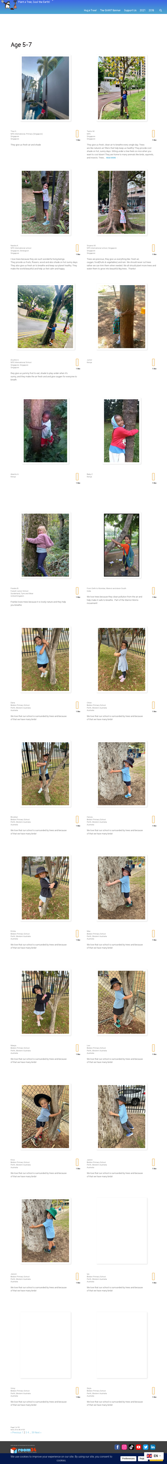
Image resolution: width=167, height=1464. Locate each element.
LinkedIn (152, 1447)
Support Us (131, 26)
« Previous (16, 1432)
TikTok (131, 1447)
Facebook (117, 1447)
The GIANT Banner (113, 26)
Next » (38, 1432)
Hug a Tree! (95, 26)
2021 (143, 26)
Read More (112, 158)
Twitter (145, 1447)
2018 (151, 26)
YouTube (138, 1447)
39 (33, 1432)
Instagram (124, 1447)
